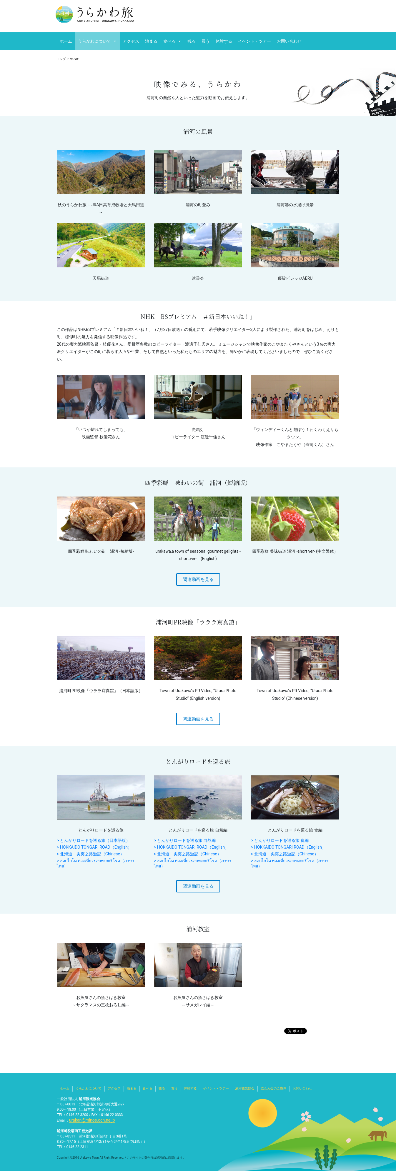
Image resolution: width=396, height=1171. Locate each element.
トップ (61, 59)
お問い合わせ (289, 41)
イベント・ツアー (254, 41)
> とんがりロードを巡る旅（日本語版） (93, 840)
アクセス (131, 41)
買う (206, 41)
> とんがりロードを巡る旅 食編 (280, 840)
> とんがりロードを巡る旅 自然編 (185, 840)
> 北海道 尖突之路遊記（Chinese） (90, 854)
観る (191, 41)
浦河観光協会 (244, 1088)
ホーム (66, 41)
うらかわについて (94, 41)
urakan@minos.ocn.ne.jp (88, 1120)
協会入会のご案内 (274, 1088)
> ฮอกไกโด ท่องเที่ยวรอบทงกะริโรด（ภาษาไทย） (95, 863)
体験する (224, 41)
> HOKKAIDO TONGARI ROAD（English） (94, 847)
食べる (169, 41)
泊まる (151, 41)
